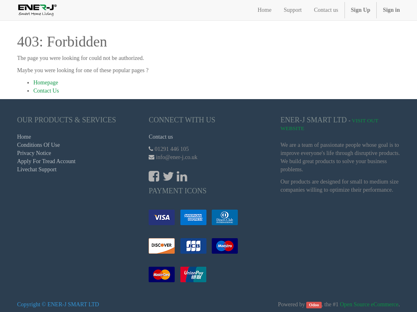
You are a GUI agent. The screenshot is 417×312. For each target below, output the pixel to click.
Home (24, 137)
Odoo (314, 305)
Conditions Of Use (38, 145)
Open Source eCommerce (369, 304)
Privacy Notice (34, 153)
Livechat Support (37, 169)
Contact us (161, 137)
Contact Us (46, 91)
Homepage (45, 83)
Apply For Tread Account (46, 161)
